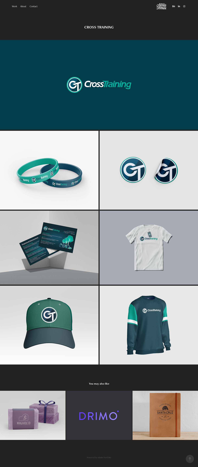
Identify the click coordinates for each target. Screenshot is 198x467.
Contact (33, 6)
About (23, 6)
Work (14, 6)
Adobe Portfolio (104, 457)
